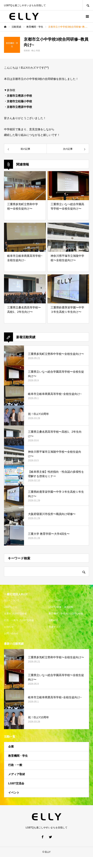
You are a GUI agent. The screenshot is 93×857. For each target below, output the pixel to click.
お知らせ (9, 626)
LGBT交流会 (16, 783)
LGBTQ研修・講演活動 (61, 607)
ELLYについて (11, 600)
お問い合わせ (11, 633)
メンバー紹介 (56, 600)
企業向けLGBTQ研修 (15, 613)
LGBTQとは (10, 607)
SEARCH (88, 5)
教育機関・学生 (18, 755)
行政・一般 (15, 765)
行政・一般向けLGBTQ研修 (19, 620)
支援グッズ (55, 626)
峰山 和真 (35, 50)
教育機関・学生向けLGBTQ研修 (66, 613)
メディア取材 (16, 774)
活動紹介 (53, 620)
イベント (13, 792)
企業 (11, 746)
